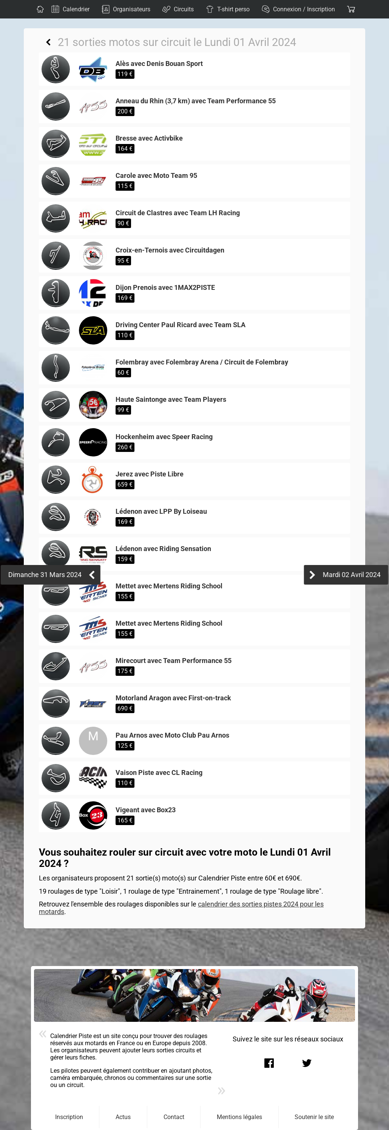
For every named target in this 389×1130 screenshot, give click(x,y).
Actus (123, 1117)
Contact (174, 1117)
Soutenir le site (314, 1117)
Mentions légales (239, 1117)
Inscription (69, 1117)
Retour (48, 42)
